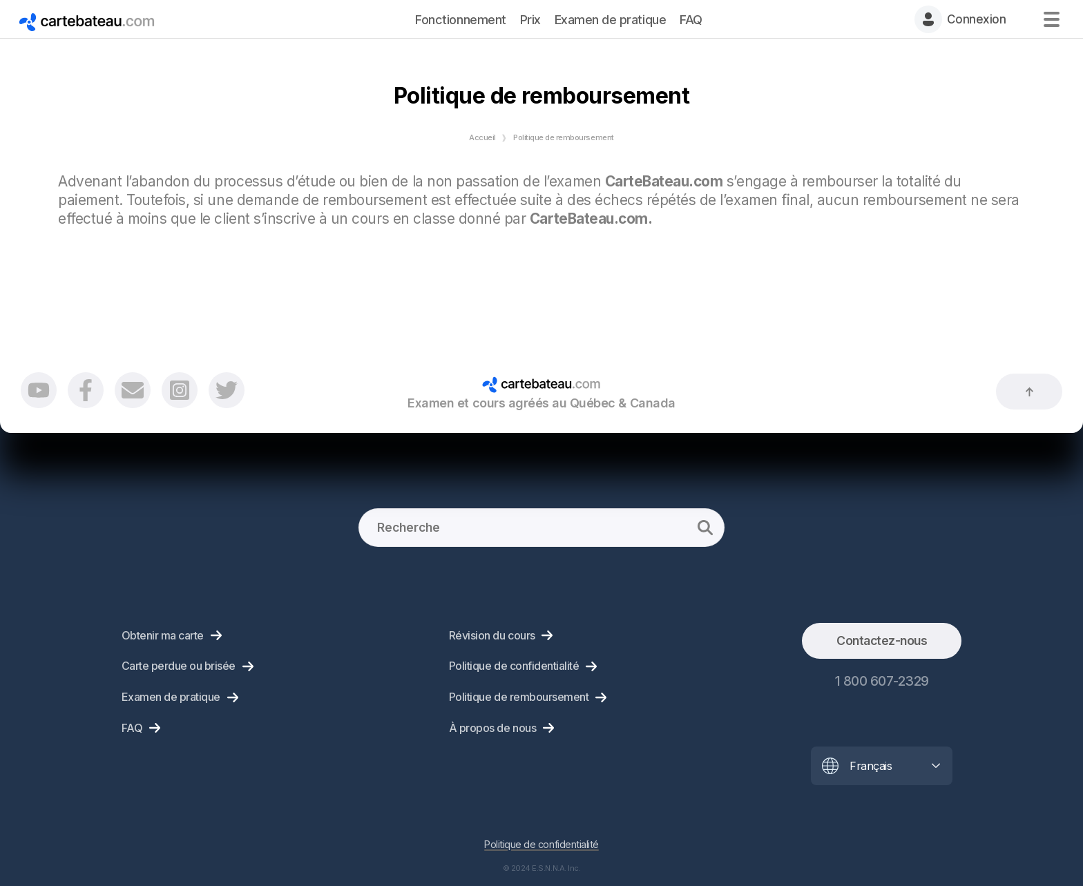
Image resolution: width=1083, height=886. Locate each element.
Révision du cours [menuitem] (492, 635)
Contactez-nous (881, 640)
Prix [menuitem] (530, 19)
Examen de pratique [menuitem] (610, 19)
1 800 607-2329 (882, 681)
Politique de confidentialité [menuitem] (514, 666)
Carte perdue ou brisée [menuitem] (179, 666)
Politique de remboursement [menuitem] (519, 697)
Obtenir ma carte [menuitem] (163, 635)
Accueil (482, 137)
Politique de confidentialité (541, 844)
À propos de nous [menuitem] (492, 728)
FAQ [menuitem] (691, 19)
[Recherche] (541, 527)
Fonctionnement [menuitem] (460, 19)
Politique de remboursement (563, 137)
